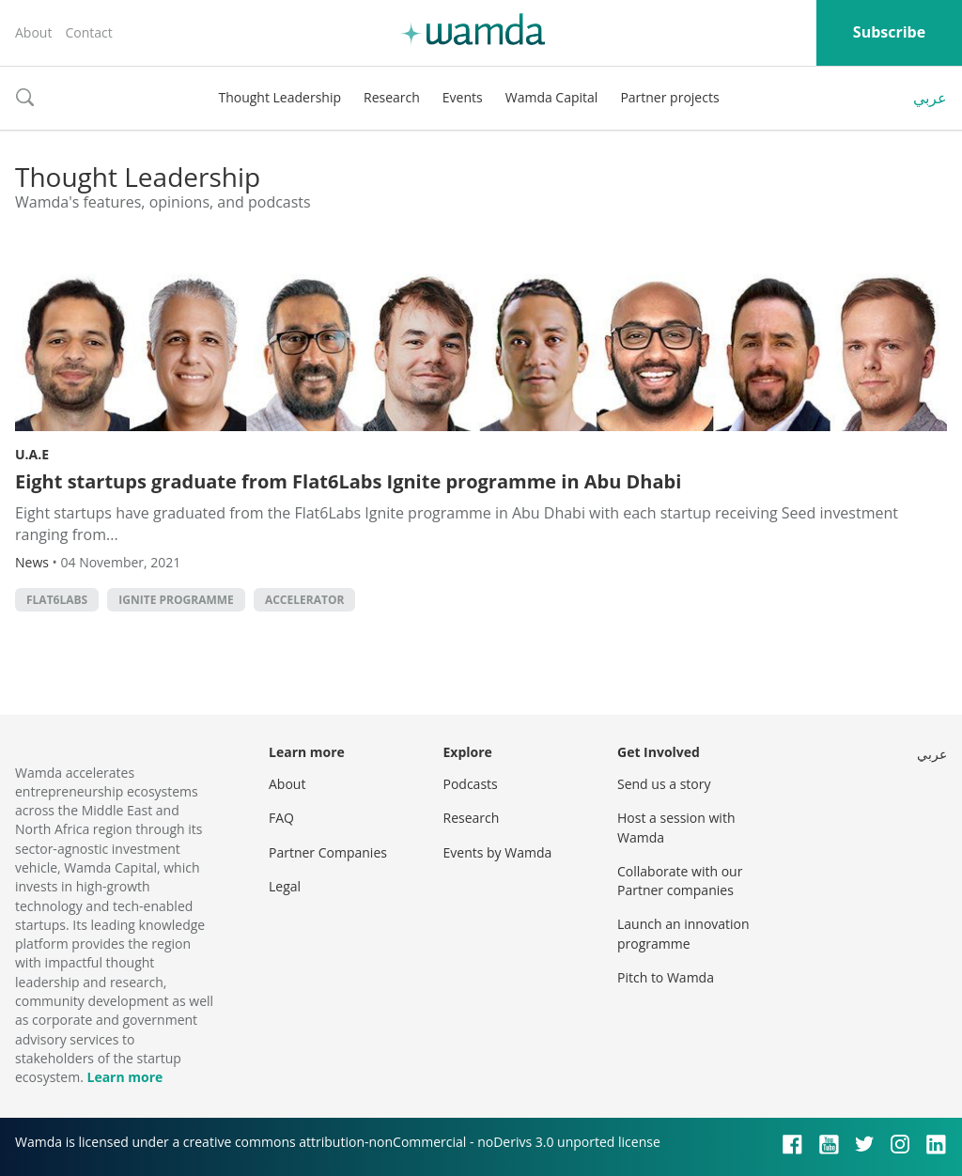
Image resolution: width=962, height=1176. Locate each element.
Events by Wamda (497, 852)
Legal (285, 886)
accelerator (304, 600)
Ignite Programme (175, 600)
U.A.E (32, 454)
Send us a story (663, 784)
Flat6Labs (56, 600)
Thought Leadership (279, 97)
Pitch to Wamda (665, 977)
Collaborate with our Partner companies (679, 880)
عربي (930, 97)
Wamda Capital (551, 97)
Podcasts (470, 784)
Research (392, 97)
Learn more (124, 1077)
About (33, 32)
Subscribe (889, 32)
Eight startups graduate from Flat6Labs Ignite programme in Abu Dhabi (348, 481)
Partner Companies (328, 852)
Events (462, 97)
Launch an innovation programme (683, 933)
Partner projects (669, 97)
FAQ (281, 818)
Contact (88, 32)
